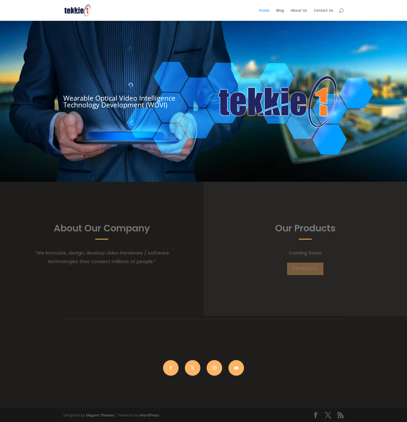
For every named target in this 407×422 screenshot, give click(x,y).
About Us (299, 11)
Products (305, 268)
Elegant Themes (100, 415)
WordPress (149, 415)
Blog (280, 11)
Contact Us (323, 11)
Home (264, 11)
